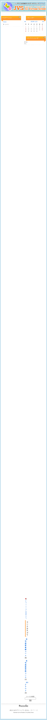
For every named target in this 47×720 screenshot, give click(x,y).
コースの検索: (30, 696)
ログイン (41, 3)
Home (4, 22)
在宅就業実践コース (26, 669)
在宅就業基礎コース (26, 647)
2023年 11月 (34, 21)
